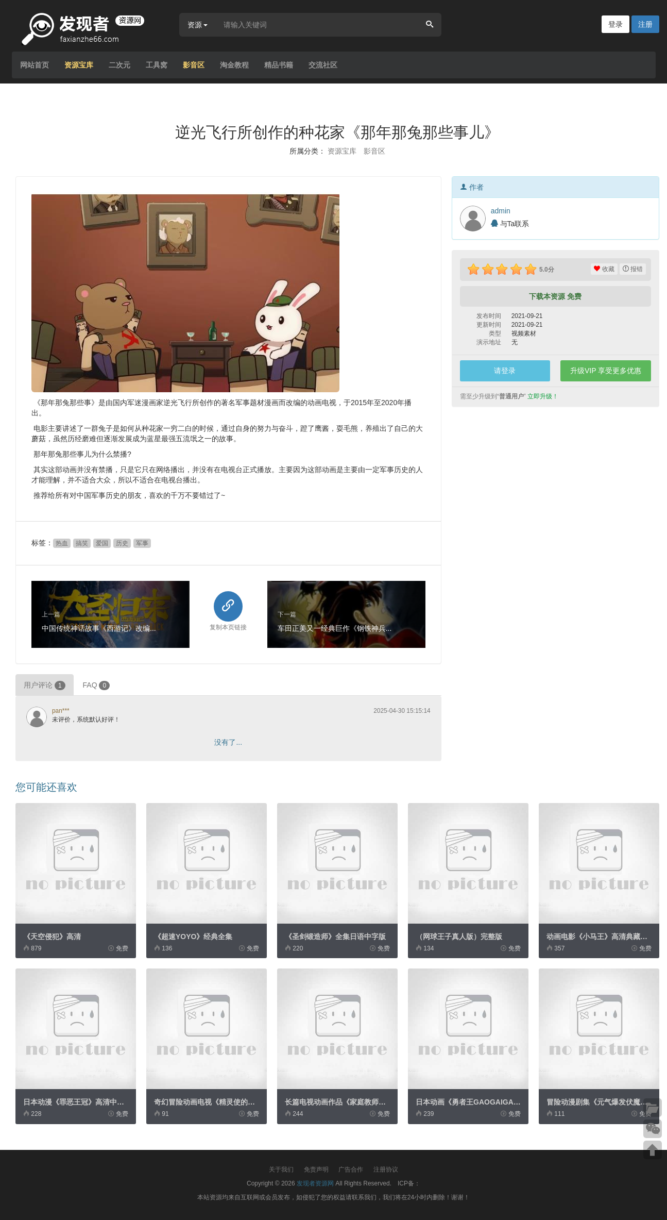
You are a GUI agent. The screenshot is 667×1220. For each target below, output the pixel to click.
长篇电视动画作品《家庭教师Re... (339, 1102)
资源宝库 (78, 65)
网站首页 (34, 65)
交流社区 (323, 65)
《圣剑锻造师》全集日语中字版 (335, 936)
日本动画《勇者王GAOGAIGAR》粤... (477, 1102)
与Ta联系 (510, 224)
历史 (122, 543)
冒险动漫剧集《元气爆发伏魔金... (600, 1102)
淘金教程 (234, 65)
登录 (615, 24)
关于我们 (281, 1169)
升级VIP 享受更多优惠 (605, 370)
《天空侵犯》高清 (52, 936)
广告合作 (350, 1169)
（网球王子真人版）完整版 (459, 936)
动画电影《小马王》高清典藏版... (600, 936)
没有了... (228, 742)
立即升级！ (542, 396)
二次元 (119, 65)
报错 (633, 269)
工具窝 (156, 65)
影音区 (193, 65)
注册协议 (385, 1169)
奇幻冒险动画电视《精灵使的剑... (207, 1102)
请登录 (505, 370)
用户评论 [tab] (44, 685)
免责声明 (316, 1169)
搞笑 (82, 543)
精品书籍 (278, 65)
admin (500, 211)
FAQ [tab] (96, 685)
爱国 (102, 543)
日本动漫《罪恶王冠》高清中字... (76, 1102)
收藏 (604, 269)
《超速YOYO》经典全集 (193, 936)
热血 (62, 543)
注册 (645, 24)
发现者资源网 (315, 1183)
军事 (142, 543)
